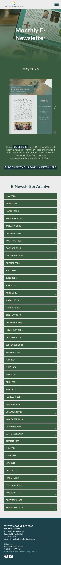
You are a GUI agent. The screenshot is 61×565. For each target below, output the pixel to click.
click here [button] (20, 147)
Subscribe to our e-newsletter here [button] (30, 167)
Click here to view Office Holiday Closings (20, 552)
